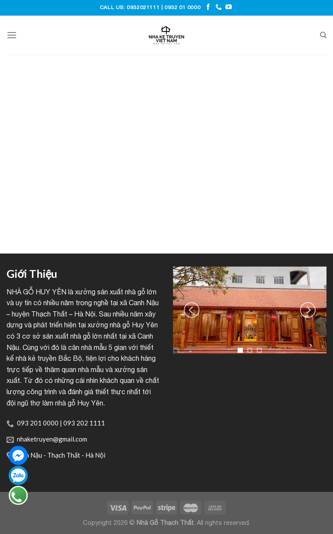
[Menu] (12, 35)
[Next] (308, 310)
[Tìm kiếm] (323, 35)
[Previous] (191, 310)
